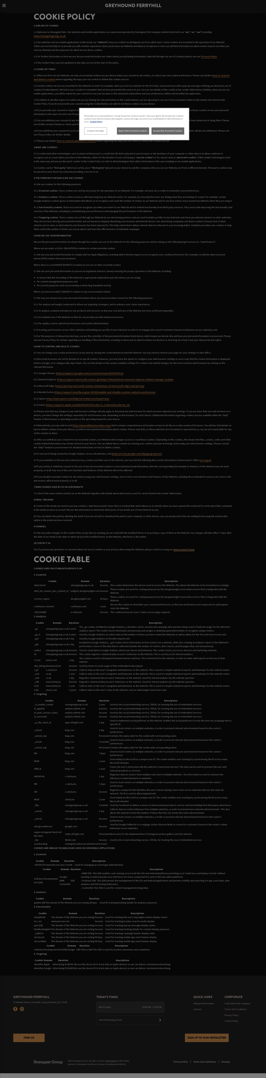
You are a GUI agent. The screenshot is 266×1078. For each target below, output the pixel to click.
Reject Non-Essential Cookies (133, 131)
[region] (134, 124)
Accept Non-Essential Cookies (167, 131)
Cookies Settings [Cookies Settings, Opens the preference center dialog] (95, 131)
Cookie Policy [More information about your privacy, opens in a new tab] (96, 121)
